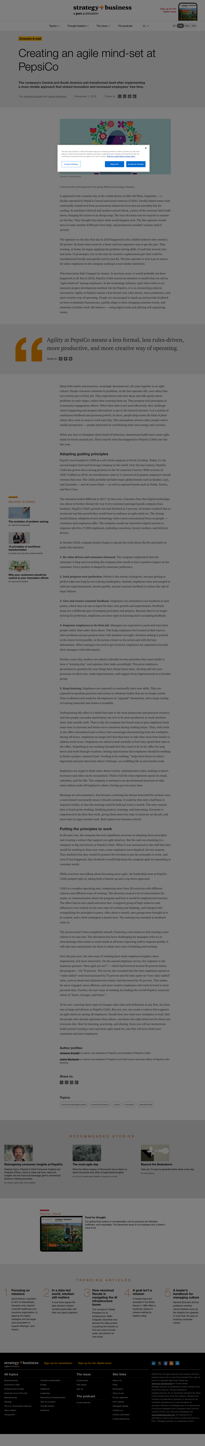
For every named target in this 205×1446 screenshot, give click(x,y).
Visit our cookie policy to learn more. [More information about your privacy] (121, 156)
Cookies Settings (71, 164)
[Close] (146, 148)
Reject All (114, 164)
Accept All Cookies (136, 164)
